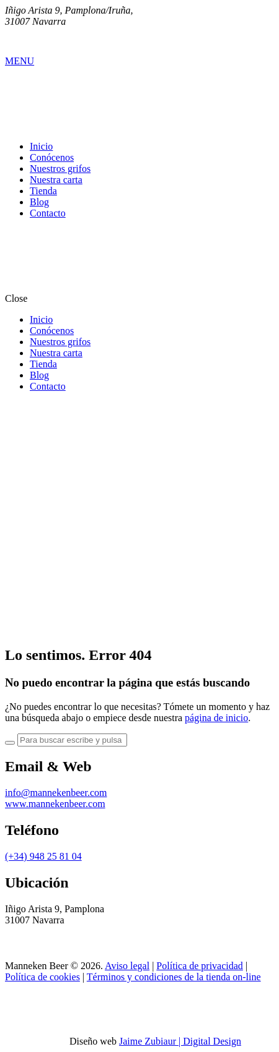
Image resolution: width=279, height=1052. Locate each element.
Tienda (43, 191)
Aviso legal (127, 965)
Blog (39, 202)
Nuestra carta (56, 179)
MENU (19, 61)
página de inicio (216, 717)
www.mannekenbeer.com (55, 803)
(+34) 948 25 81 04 (43, 856)
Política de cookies (42, 977)
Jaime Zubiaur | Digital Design (180, 1041)
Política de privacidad (199, 965)
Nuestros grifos (60, 168)
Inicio (41, 146)
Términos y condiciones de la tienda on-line (174, 977)
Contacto (48, 213)
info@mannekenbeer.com (56, 792)
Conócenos (52, 157)
